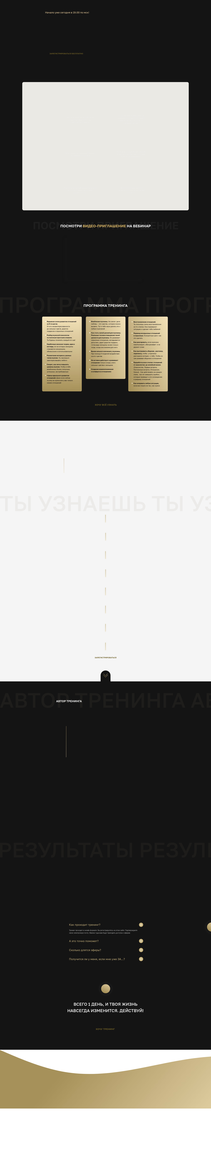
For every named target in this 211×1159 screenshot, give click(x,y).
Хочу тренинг (105, 1029)
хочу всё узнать (106, 405)
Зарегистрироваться (105, 658)
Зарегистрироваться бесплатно (66, 54)
